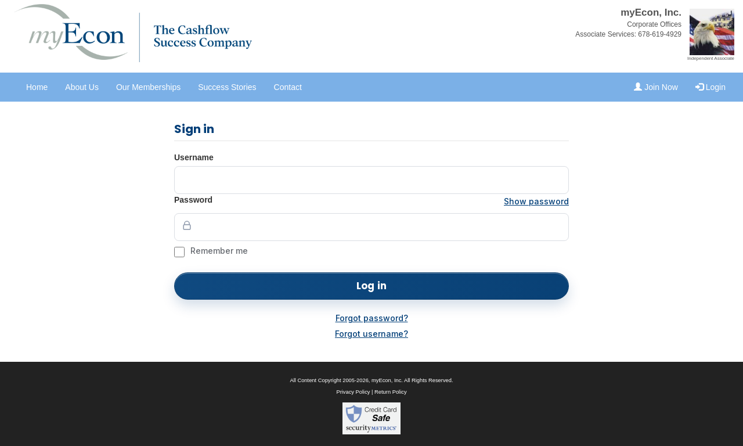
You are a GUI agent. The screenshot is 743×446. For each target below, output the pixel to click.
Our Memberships (148, 87)
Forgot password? (372, 318)
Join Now (655, 87)
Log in (371, 286)
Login (710, 87)
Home (37, 87)
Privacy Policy (353, 392)
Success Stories (227, 87)
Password (193, 199)
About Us (82, 87)
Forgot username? (371, 334)
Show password (536, 201)
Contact (288, 87)
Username (194, 157)
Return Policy (390, 392)
